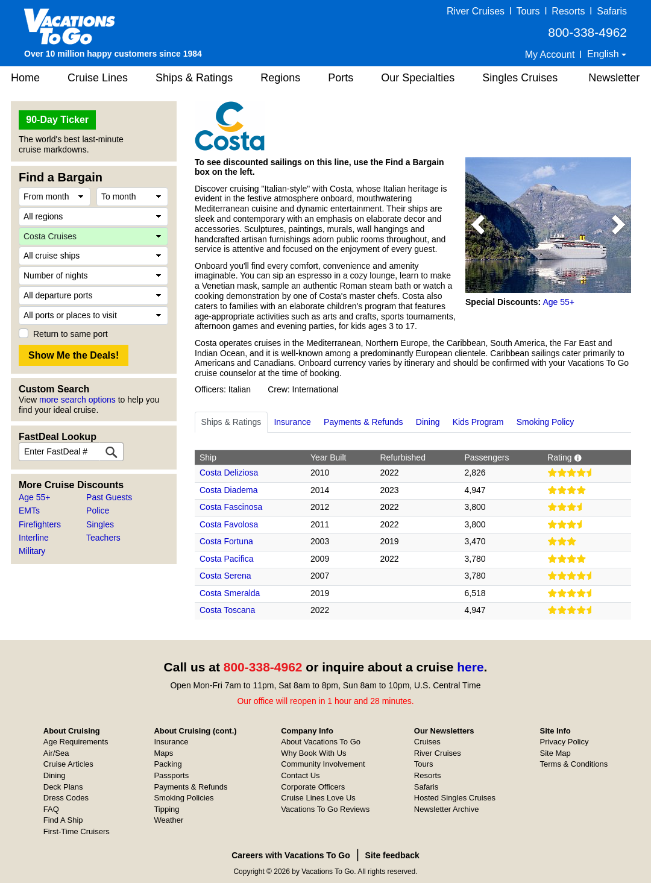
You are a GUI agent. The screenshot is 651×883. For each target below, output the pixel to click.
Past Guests (109, 497)
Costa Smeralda (230, 593)
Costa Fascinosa (231, 507)
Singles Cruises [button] (520, 78)
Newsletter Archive (446, 809)
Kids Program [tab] (478, 422)
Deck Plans (63, 786)
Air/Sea (56, 753)
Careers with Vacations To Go (290, 855)
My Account (550, 54)
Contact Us (300, 775)
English (604, 54)
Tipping (166, 809)
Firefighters (40, 524)
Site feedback (392, 855)
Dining (54, 775)
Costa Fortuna (226, 541)
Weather (168, 820)
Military (32, 551)
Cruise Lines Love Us (318, 797)
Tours (527, 11)
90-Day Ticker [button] (57, 120)
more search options (77, 399)
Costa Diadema (229, 490)
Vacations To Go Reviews (325, 809)
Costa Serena (225, 575)
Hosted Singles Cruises (454, 797)
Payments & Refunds (190, 786)
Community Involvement (323, 763)
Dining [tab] (428, 422)
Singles (100, 524)
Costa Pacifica (226, 559)
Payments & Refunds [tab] (363, 422)
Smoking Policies (183, 797)
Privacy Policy (564, 741)
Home (25, 78)
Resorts (568, 11)
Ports (340, 78)
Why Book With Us (313, 753)
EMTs (29, 510)
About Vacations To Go (320, 741)
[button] (477, 225)
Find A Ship (63, 820)
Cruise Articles (68, 763)
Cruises (427, 741)
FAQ (51, 809)
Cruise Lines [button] (98, 78)
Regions (280, 78)
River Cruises (476, 11)
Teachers (103, 537)
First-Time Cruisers (76, 831)
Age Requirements (75, 741)
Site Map (555, 753)
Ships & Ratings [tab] (231, 422)
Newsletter (614, 78)
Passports (171, 775)
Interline (34, 537)
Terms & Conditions (574, 763)
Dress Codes (66, 797)
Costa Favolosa (229, 524)
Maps (163, 753)
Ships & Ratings (194, 78)
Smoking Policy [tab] (545, 422)
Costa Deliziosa (229, 472)
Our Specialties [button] (417, 78)
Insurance (171, 741)
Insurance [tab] (292, 422)
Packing (167, 763)
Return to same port (70, 334)
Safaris (612, 11)
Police (97, 510)
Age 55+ (35, 497)
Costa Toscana (227, 610)
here (470, 667)
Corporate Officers (313, 786)
